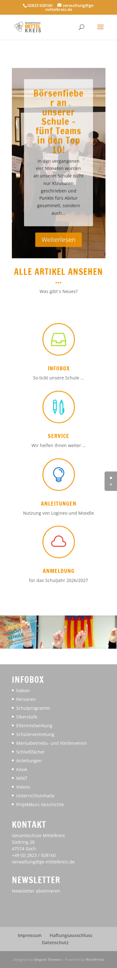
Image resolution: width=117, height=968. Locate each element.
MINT (21, 778)
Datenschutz (55, 942)
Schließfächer (30, 752)
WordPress (94, 959)
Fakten (23, 690)
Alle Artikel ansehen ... (58, 276)
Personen (26, 699)
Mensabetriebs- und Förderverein (51, 743)
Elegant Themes (47, 959)
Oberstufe (26, 717)
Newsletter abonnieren (36, 891)
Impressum (29, 935)
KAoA (21, 769)
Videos (23, 787)
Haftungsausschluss (71, 935)
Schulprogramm (33, 708)
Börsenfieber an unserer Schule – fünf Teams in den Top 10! (58, 136)
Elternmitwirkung (34, 726)
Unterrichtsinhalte (35, 796)
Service (58, 436)
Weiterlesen (58, 254)
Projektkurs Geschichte (40, 804)
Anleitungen (58, 503)
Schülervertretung (35, 734)
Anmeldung (59, 571)
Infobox (59, 368)
